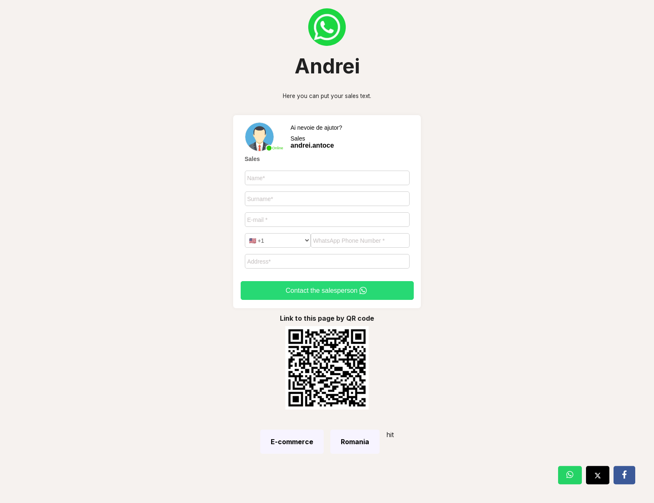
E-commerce (292, 442)
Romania (355, 442)
